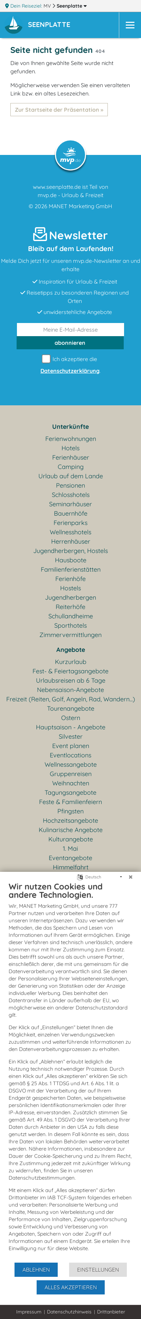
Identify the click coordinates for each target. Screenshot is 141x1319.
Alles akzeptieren (71, 1287)
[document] (70, 1071)
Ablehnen (36, 1269)
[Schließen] (130, 877)
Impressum (28, 1312)
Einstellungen (98, 1269)
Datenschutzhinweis (69, 1312)
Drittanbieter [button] (111, 1312)
